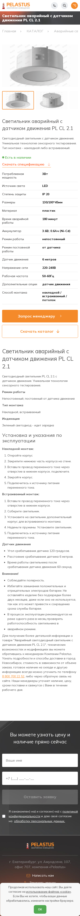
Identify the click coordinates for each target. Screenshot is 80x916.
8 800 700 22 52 (13, 676)
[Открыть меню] (74, 5)
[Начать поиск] (64, 5)
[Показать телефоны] (54, 5)
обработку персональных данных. (39, 821)
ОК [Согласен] (40, 909)
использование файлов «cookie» (48, 891)
